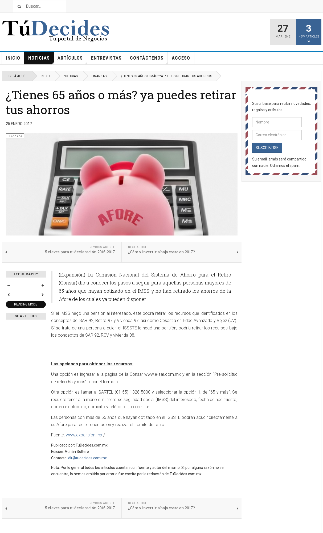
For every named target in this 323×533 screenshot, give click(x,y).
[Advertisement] (113, 350)
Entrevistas (106, 58)
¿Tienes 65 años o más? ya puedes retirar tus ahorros (121, 102)
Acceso (181, 58)
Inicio (13, 58)
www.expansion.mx (84, 434)
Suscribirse (267, 148)
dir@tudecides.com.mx (87, 458)
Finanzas (99, 76)
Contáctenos (149, 59)
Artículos (72, 59)
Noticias (41, 59)
